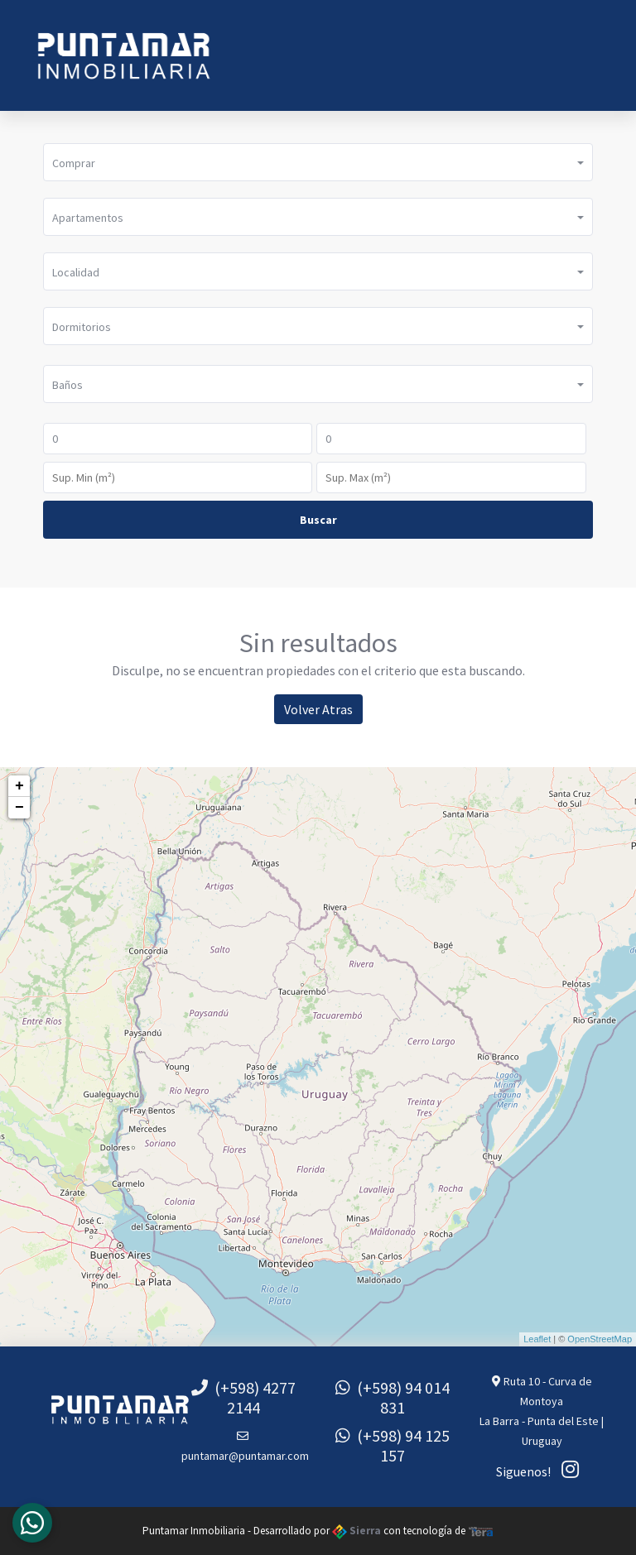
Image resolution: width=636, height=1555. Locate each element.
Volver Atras (318, 709)
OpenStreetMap (599, 1339)
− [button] (19, 808)
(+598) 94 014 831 (392, 1397)
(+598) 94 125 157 (392, 1445)
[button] (318, 162)
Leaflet (537, 1339)
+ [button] (19, 786)
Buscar (318, 519)
